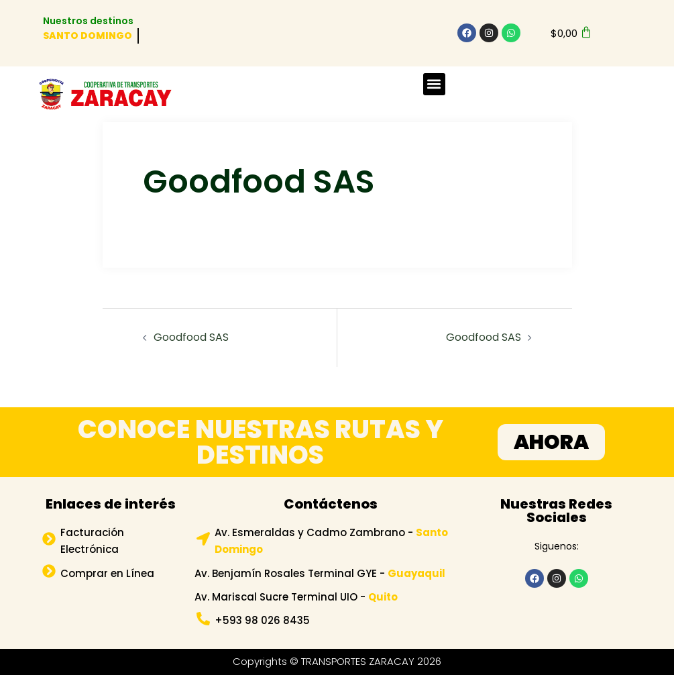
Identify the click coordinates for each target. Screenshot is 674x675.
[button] (434, 84)
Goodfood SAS (191, 337)
